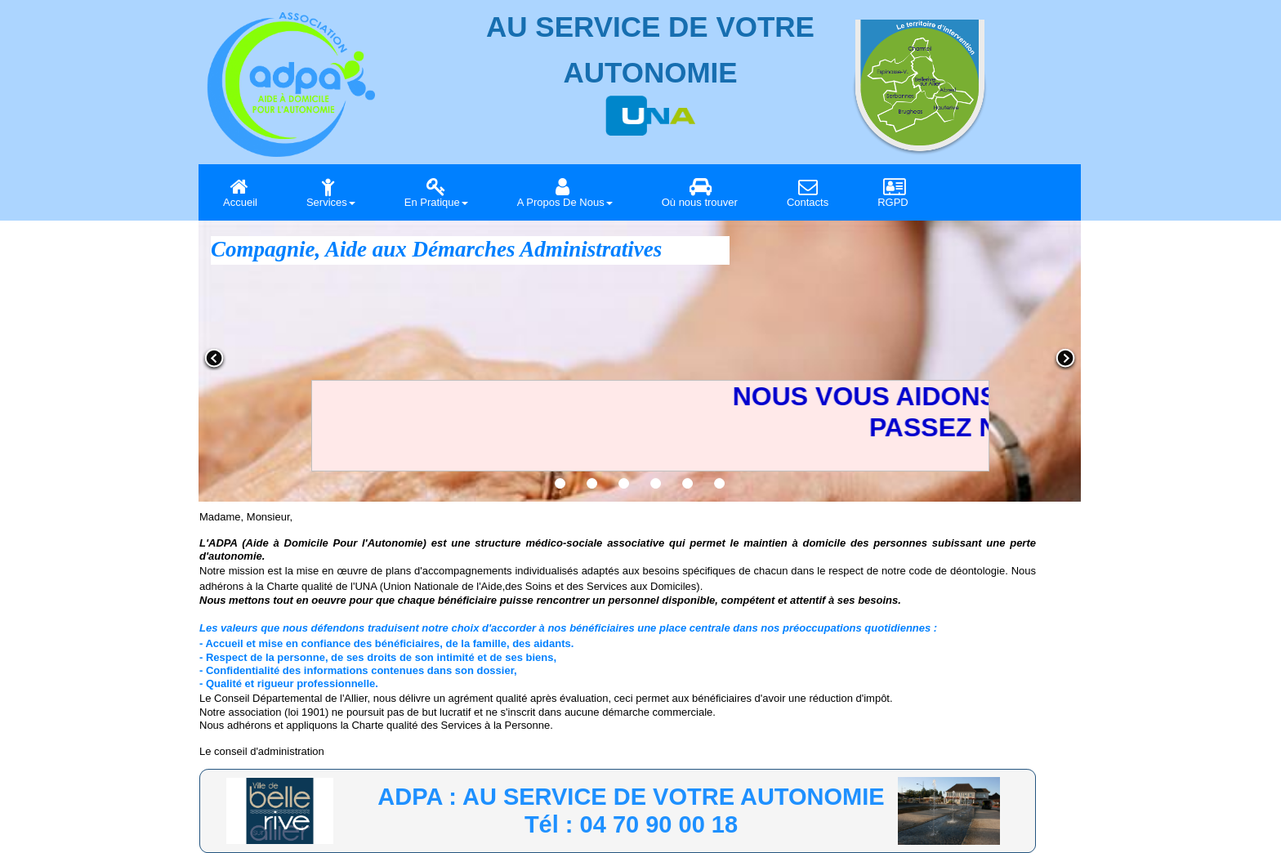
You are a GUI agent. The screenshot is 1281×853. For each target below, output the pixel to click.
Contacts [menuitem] (807, 192)
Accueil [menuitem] (240, 192)
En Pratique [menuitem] (436, 192)
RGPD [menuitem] (893, 192)
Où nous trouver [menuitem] (700, 192)
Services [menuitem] (330, 192)
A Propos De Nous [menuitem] (565, 192)
